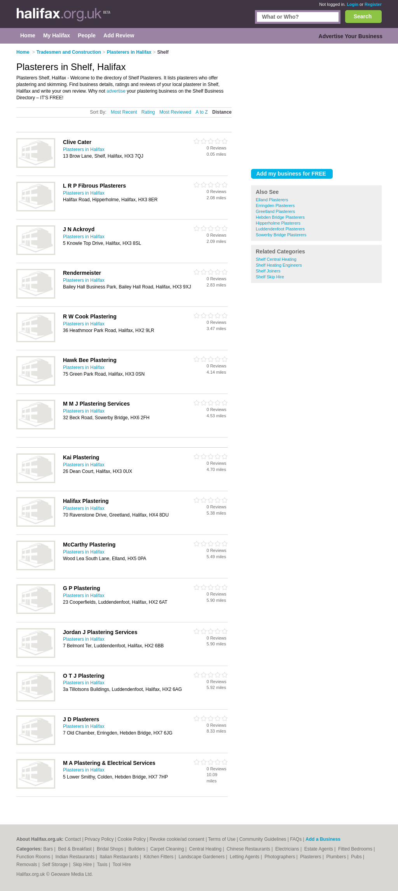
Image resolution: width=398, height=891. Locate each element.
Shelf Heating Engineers (279, 265)
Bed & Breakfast (75, 849)
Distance (222, 112)
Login (352, 4)
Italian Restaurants (120, 856)
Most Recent (124, 112)
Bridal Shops (110, 849)
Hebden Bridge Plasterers (280, 217)
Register (373, 4)
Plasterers (311, 856)
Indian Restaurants (76, 856)
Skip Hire (83, 864)
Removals (27, 864)
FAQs (296, 839)
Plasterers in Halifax (84, 149)
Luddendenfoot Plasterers (280, 229)
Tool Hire (122, 864)
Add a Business (322, 839)
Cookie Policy (131, 839)
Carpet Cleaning (167, 849)
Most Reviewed (175, 112)
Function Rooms (34, 856)
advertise (116, 91)
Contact (73, 839)
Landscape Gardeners (202, 856)
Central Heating (206, 849)
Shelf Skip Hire (270, 276)
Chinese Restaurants (249, 849)
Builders (137, 849)
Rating (148, 112)
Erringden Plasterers (275, 205)
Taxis (103, 864)
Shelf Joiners (268, 271)
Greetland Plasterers (275, 211)
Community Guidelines (262, 839)
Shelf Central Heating (276, 259)
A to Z (202, 112)
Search (363, 16)
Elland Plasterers (272, 199)
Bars (48, 849)
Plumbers (336, 856)
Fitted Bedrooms (356, 849)
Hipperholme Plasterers (278, 223)
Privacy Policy (99, 839)
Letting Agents (245, 856)
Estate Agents (319, 849)
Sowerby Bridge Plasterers (281, 234)
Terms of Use (222, 839)
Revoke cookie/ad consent (177, 839)
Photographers (280, 856)
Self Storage (55, 864)
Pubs (357, 856)
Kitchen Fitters (159, 856)
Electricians (287, 849)
